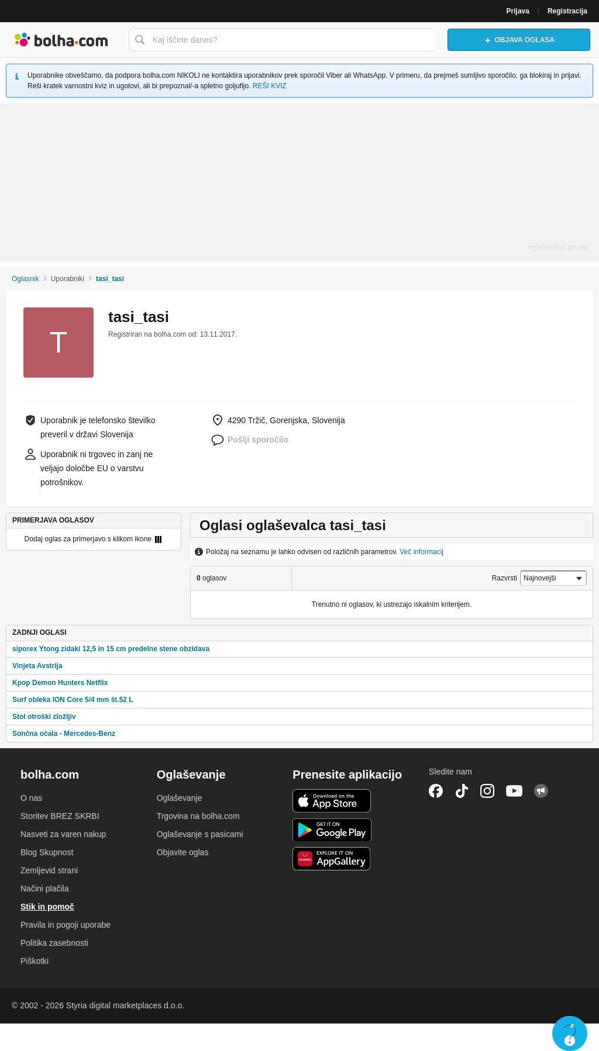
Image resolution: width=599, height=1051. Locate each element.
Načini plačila (44, 888)
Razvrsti (504, 578)
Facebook (436, 791)
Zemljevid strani (49, 870)
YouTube (514, 791)
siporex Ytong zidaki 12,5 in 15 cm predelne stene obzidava (110, 649)
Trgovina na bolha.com (198, 816)
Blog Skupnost (46, 852)
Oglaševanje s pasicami (200, 834)
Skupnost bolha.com (541, 791)
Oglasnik (25, 279)
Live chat (569, 1033)
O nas (31, 798)
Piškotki (34, 961)
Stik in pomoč (47, 906)
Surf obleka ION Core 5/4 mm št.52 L (72, 700)
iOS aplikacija (331, 801)
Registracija (567, 11)
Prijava (518, 11)
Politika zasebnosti (54, 943)
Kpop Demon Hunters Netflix (60, 683)
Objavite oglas (183, 852)
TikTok (462, 791)
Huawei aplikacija (331, 858)
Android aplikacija (331, 830)
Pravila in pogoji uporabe (65, 924)
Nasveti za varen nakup (63, 834)
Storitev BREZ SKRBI (59, 816)
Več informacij (421, 552)
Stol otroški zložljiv (44, 717)
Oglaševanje (179, 798)
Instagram (487, 791)
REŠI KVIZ (270, 86)
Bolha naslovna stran (61, 39)
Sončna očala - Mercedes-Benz (63, 734)
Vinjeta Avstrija (37, 666)
